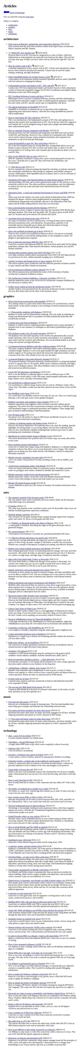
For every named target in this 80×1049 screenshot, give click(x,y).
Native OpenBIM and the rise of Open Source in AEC (29, 77)
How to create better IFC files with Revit (24, 118)
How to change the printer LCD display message (27, 983)
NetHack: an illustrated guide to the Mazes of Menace (32, 523)
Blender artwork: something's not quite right (25, 458)
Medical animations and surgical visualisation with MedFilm (32, 583)
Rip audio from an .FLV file (19, 1021)
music (10, 32)
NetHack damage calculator (19, 515)
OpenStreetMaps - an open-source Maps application (28, 857)
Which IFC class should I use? (23, 53)
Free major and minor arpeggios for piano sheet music (29, 710)
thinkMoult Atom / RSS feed (19, 840)
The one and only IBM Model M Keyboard (25, 687)
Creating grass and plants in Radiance (23, 323)
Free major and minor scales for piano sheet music (31, 719)
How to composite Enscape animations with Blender (28, 131)
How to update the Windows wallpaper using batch (28, 974)
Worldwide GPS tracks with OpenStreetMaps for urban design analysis (36, 180)
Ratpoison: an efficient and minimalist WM (25, 1038)
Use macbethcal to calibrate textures (22, 383)
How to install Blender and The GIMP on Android (27, 827)
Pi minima (12, 506)
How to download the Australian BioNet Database (27, 208)
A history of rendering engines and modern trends (27, 423)
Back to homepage (14, 13)
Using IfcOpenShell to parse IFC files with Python (28, 143)
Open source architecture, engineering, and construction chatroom (34, 44)
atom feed (30, 17)
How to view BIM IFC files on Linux (23, 156)
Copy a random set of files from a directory (25, 1013)
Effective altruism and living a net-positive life (29, 538)
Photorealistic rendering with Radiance (26, 312)
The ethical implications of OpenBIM (23, 107)
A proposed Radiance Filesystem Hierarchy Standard (29, 359)
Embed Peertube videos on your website (24, 816)
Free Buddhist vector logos (18, 393)
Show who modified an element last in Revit (25, 231)
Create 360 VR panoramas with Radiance (24, 372)
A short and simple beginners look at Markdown (27, 634)
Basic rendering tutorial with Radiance (23, 445)
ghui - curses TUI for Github (19, 736)
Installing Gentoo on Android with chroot (24, 919)
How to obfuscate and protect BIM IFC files (25, 242)
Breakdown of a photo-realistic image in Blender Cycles (30, 436)
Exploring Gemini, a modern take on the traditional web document (34, 761)
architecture (13, 25)
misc (10, 29)
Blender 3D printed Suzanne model (22, 483)
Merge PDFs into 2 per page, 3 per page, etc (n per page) (30, 953)
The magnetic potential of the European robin (26, 498)
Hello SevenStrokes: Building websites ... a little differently (31, 660)
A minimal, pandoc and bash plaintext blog (25, 846)
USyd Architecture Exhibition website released (26, 270)
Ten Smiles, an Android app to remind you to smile (28, 789)
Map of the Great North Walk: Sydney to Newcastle (28, 559)
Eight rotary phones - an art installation (23, 643)
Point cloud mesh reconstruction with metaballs (26, 301)
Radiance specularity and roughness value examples (28, 402)
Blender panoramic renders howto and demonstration (29, 475)
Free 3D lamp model (16, 415)
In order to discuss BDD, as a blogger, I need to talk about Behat (33, 936)
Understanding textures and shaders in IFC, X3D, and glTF (31, 86)
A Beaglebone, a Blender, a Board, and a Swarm (27, 668)
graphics (11, 27)
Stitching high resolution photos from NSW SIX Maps (29, 253)
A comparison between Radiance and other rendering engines (32, 346)
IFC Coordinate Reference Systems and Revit (26, 96)
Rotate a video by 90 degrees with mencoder (25, 1004)
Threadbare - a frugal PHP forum (21, 742)
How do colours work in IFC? (20, 66)
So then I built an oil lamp (18, 679)
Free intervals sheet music (18, 702)
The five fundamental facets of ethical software (26, 806)
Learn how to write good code (20, 893)
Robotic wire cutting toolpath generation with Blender (29, 549)
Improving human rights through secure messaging (28, 596)
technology (12, 34)
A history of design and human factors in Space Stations (30, 261)
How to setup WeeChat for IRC (20, 780)
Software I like (14, 748)
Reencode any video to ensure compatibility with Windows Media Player (36, 993)
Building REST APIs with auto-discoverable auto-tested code (32, 902)
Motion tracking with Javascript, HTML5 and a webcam (30, 927)
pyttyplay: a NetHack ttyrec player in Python (25, 755)
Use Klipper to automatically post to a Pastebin (26, 964)
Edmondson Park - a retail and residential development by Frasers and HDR (38, 193)
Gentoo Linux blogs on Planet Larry (22, 609)
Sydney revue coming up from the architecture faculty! (29, 287)
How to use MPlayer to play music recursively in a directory (31, 1030)
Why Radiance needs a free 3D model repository (27, 333)
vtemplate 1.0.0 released (17, 651)
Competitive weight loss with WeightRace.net (26, 628)
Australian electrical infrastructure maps (24, 218)
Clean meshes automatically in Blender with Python (28, 870)
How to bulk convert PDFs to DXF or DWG (25, 797)
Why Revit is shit (18, 167)
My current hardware (16, 532)
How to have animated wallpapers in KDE (24, 944)
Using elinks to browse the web (20, 770)
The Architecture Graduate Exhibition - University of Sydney (32, 278)
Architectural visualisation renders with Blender (27, 466)
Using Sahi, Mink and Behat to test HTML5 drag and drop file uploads (36, 910)
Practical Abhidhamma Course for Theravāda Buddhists (30, 619)
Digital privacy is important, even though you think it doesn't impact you (36, 881)
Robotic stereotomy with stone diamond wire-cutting (28, 570)
